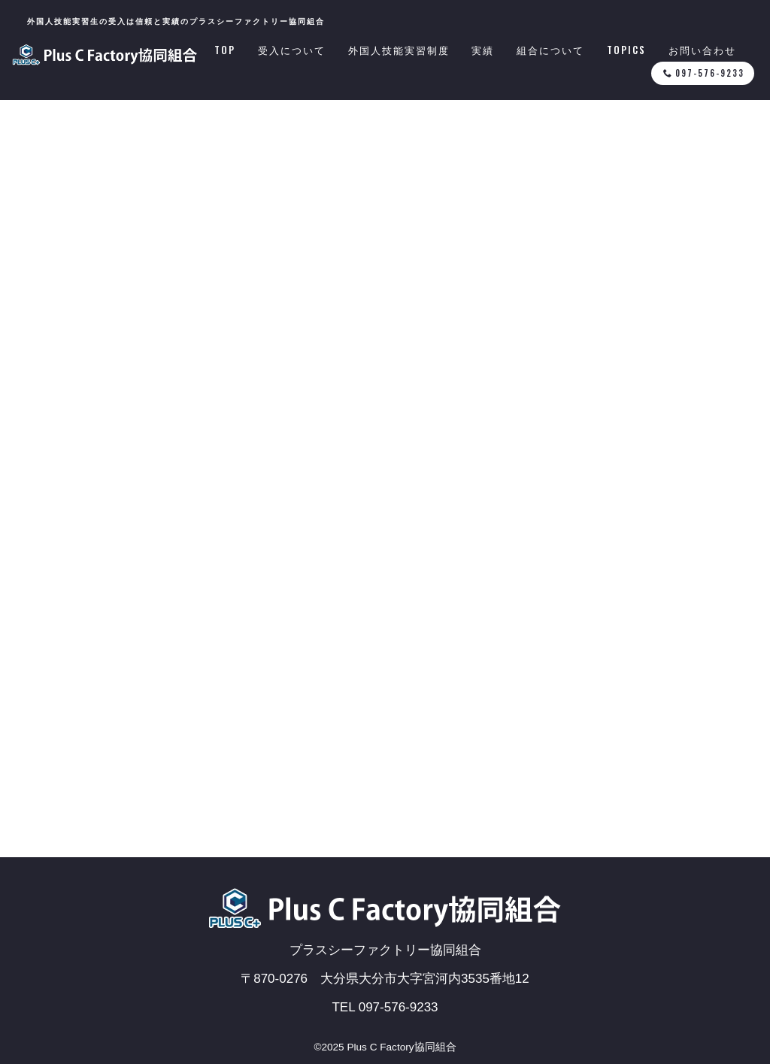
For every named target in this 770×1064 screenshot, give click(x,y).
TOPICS (626, 50)
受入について (292, 50)
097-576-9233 (703, 73)
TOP (224, 50)
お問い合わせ (702, 50)
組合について (550, 50)
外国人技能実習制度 (399, 50)
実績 (482, 50)
